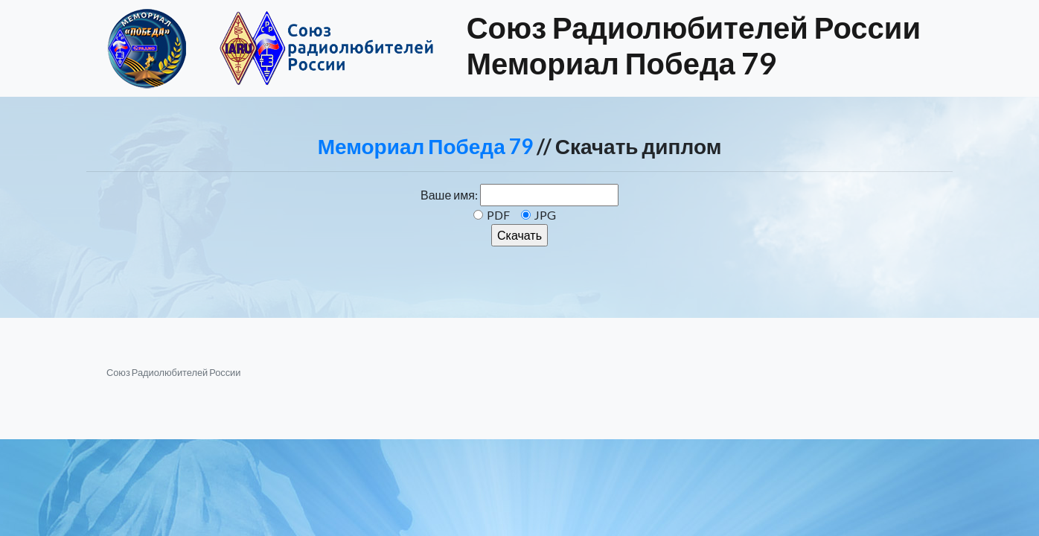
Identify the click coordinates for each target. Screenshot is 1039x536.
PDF (498, 215)
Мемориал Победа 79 (425, 146)
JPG (545, 215)
